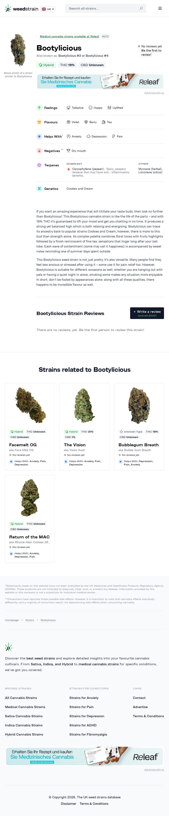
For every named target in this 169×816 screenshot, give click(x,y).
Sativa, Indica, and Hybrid (52, 664)
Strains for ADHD (83, 725)
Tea (107, 122)
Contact (139, 698)
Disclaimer (68, 803)
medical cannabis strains (99, 664)
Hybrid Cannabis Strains (24, 734)
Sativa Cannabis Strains (24, 716)
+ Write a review (147, 313)
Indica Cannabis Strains (24, 725)
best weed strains (40, 658)
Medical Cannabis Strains (25, 707)
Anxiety (74, 136)
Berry (90, 122)
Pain (117, 136)
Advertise (140, 707)
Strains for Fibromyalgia (88, 734)
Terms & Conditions (148, 716)
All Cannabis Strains (21, 698)
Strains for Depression (86, 716)
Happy (95, 108)
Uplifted (115, 108)
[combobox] (105, 8)
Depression (96, 136)
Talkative (75, 108)
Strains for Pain (81, 707)
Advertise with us (154, 92)
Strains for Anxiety (84, 698)
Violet (73, 122)
